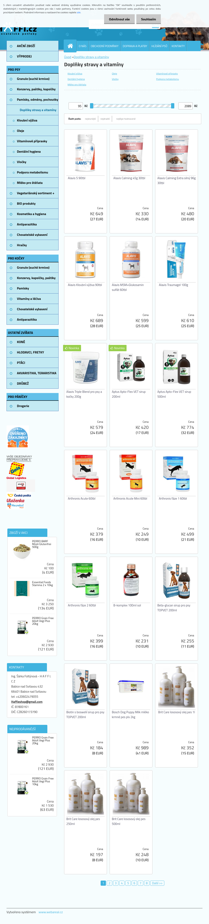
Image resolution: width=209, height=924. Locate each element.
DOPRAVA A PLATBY (135, 46)
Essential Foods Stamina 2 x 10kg (42, 583)
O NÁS (83, 46)
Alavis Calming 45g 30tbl (129, 178)
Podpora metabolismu (167, 79)
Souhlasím (148, 19)
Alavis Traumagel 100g (173, 285)
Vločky (115, 79)
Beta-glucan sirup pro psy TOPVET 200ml (173, 608)
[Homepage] (72, 46)
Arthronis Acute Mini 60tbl (130, 498)
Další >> (157, 883)
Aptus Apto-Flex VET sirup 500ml (174, 394)
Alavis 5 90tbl (77, 178)
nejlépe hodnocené (126, 119)
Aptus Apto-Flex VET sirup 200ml (129, 394)
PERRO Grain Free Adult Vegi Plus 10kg (43, 781)
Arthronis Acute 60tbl (82, 498)
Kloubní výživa (75, 73)
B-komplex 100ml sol (127, 605)
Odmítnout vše (118, 19)
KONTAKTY (178, 46)
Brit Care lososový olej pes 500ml (129, 821)
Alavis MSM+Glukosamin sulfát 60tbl (128, 287)
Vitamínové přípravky (167, 73)
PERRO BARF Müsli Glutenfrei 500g (41, 544)
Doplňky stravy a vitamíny (91, 56)
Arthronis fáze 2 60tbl (82, 605)
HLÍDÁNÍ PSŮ (159, 46)
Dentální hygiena (76, 79)
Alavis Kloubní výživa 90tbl (85, 285)
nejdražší (105, 119)
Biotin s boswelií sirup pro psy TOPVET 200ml (85, 714)
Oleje (114, 73)
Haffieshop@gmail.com (26, 701)
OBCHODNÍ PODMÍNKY (105, 46)
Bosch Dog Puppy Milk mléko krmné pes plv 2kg (130, 714)
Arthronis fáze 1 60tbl (173, 498)
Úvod (67, 56)
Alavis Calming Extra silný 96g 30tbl (176, 180)
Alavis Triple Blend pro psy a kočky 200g (84, 394)
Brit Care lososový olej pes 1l (176, 712)
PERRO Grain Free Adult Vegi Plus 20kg (43, 621)
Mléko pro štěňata (77, 84)
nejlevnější (90, 119)
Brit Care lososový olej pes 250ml (83, 821)
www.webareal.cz (51, 912)
